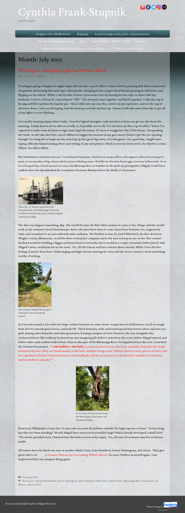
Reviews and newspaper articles (56, 41)
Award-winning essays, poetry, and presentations (122, 34)
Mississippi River (132, 480)
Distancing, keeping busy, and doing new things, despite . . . (75, 48)
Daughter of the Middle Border (53, 34)
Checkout (141, 41)
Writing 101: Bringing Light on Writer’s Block (62, 70)
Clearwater (28, 480)
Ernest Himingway (67, 480)
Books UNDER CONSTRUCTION (110, 41)
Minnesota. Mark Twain (109, 480)
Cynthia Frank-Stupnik (72, 11)
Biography (82, 34)
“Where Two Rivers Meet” (128, 48)
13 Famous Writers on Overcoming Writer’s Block (76, 455)
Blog (82, 41)
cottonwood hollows (45, 480)
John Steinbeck (87, 480)
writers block (34, 484)
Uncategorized (30, 477)
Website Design (154, 506)
